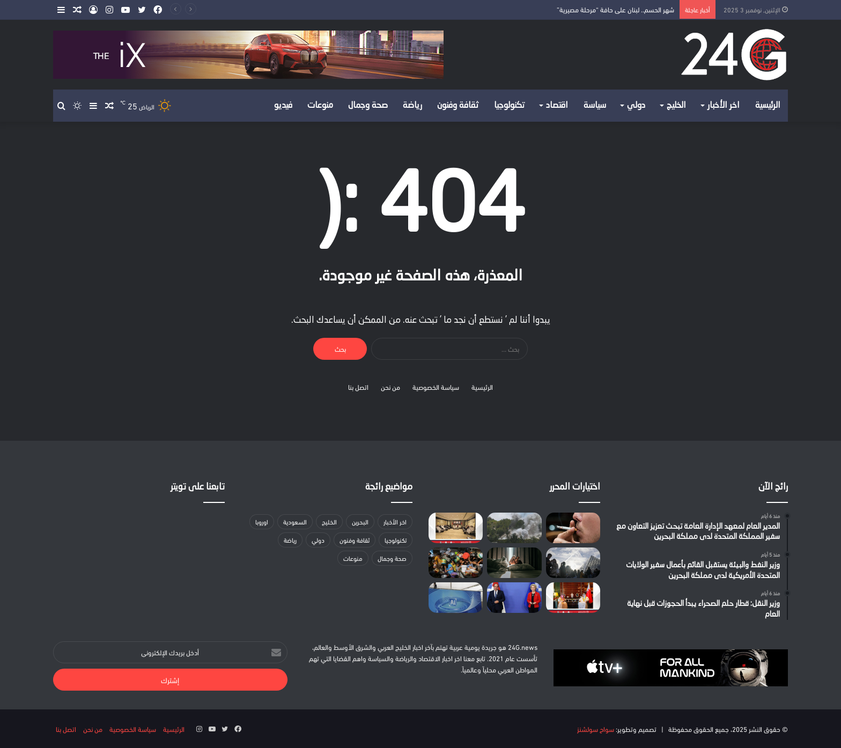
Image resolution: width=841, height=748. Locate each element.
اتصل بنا (358, 386)
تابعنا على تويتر (198, 487)
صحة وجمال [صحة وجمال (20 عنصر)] (392, 557)
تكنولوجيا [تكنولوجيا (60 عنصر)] (396, 539)
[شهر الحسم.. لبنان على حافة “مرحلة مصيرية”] (514, 528)
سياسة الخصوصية (435, 386)
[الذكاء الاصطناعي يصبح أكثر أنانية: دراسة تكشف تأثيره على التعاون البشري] (456, 597)
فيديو (283, 105)
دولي (636, 105)
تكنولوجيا (509, 105)
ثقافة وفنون (458, 105)
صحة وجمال (368, 105)
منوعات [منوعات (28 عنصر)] (353, 557)
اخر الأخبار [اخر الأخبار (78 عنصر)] (395, 521)
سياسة (595, 105)
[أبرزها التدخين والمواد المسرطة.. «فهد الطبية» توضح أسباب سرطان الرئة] (573, 528)
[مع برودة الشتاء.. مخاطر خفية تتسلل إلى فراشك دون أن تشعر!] (514, 562)
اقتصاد (557, 105)
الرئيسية (767, 105)
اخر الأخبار (723, 105)
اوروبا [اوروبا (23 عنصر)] (261, 521)
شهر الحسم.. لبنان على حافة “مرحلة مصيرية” (615, 9)
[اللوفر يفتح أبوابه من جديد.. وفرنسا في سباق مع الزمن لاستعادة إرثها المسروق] (573, 562)
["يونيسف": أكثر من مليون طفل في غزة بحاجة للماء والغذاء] (456, 562)
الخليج (676, 105)
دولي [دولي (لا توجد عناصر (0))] (318, 539)
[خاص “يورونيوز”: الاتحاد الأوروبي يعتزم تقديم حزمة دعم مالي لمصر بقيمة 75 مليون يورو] (514, 597)
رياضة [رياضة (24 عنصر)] (290, 539)
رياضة (412, 105)
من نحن (390, 386)
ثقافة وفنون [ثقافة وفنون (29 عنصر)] (355, 539)
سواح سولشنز (595, 728)
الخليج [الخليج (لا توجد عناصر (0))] (329, 521)
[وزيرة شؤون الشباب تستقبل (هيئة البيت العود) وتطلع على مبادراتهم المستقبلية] (456, 528)
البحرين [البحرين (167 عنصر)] (360, 521)
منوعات (320, 105)
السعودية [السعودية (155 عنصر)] (295, 521)
